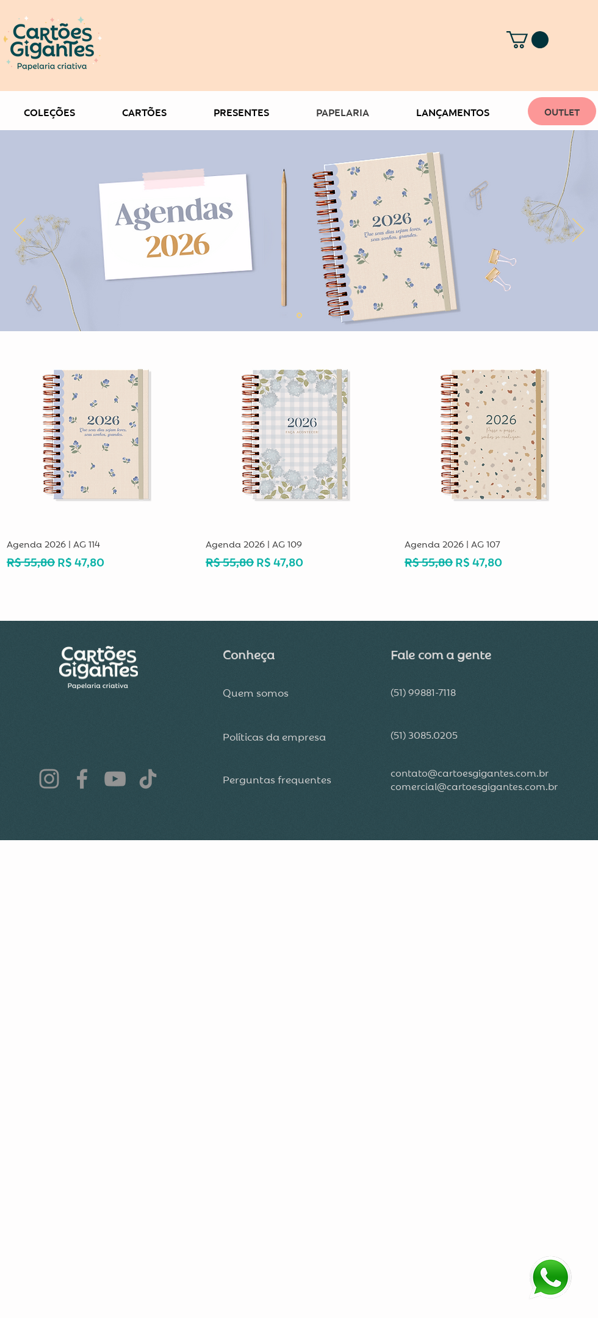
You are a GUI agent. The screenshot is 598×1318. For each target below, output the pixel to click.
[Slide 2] (299, 315)
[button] (527, 39)
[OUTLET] (562, 111)
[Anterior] (19, 231)
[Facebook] (82, 779)
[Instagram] (49, 779)
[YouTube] (115, 779)
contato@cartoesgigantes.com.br (470, 772)
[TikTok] (148, 779)
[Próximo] (578, 231)
